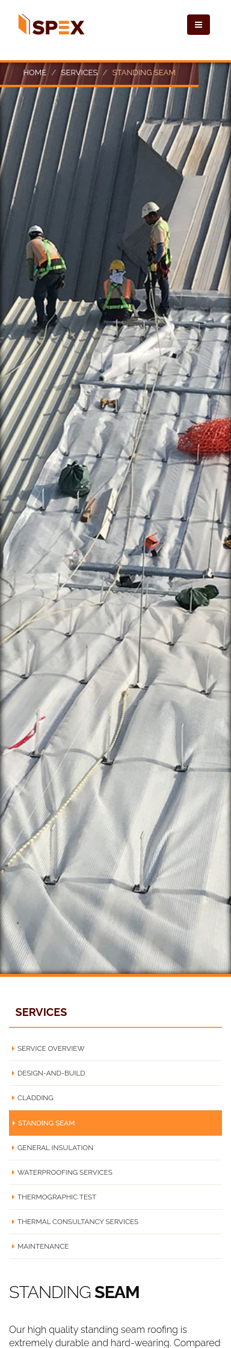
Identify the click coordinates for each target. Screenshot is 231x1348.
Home (34, 72)
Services (79, 72)
